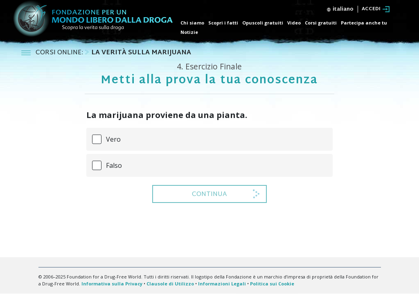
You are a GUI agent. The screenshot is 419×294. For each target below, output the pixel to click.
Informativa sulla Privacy (111, 284)
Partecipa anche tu (364, 23)
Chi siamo (192, 23)
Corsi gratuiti (321, 23)
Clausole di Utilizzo (170, 284)
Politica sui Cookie (272, 284)
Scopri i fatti (223, 23)
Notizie (189, 32)
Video (294, 23)
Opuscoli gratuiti (262, 23)
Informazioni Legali (222, 284)
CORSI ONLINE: (60, 53)
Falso (114, 165)
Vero (113, 139)
